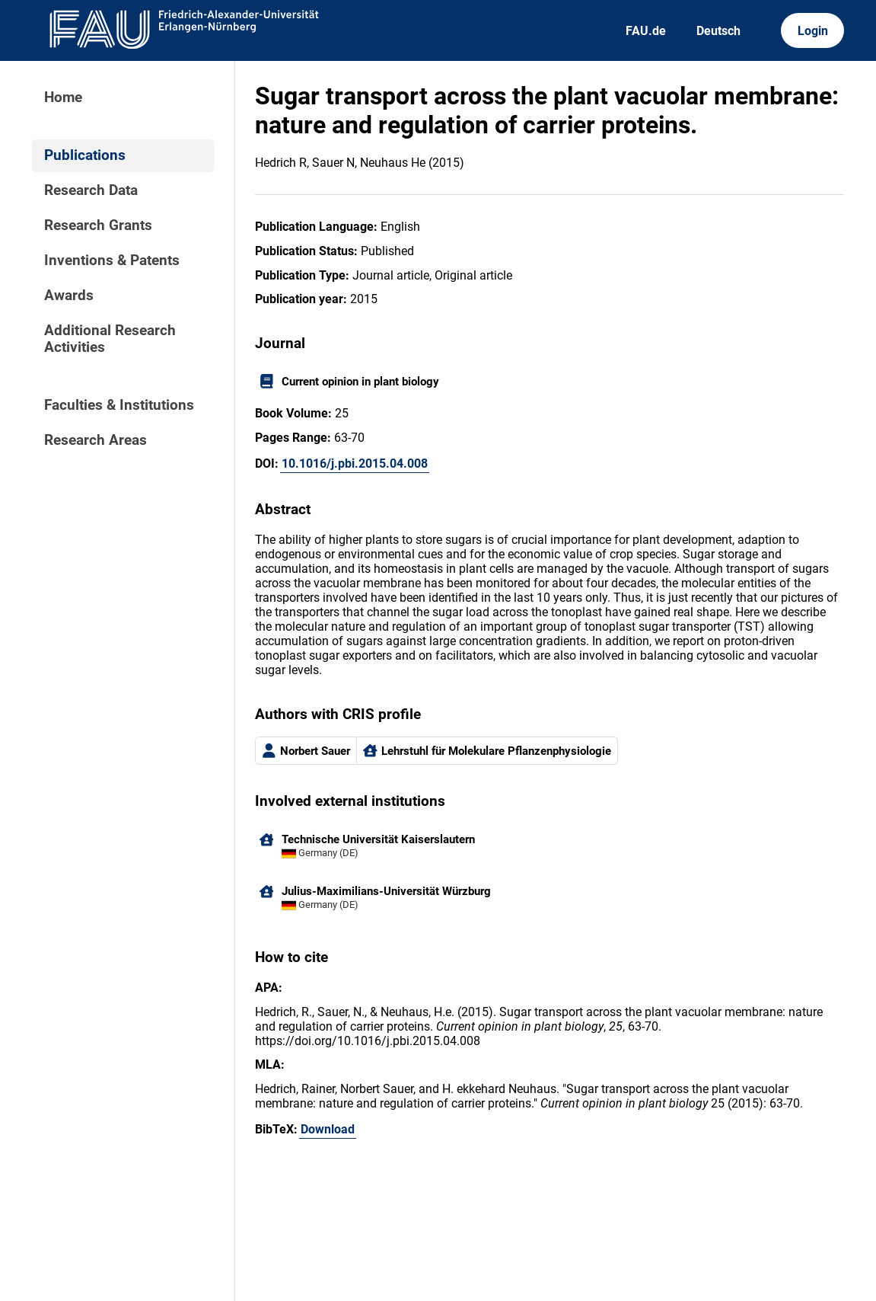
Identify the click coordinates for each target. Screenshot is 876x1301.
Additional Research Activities (110, 339)
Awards (69, 295)
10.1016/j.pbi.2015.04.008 (355, 463)
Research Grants (98, 225)
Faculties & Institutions (119, 405)
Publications (85, 155)
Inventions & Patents (112, 260)
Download (328, 1129)
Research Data (91, 190)
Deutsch (718, 31)
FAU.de (646, 31)
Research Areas (95, 440)
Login (813, 31)
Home (63, 97)
